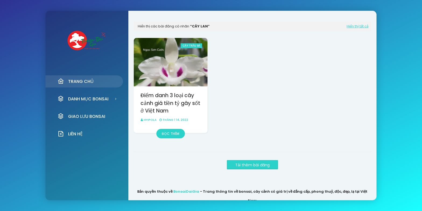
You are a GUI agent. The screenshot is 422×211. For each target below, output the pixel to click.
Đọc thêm (171, 133)
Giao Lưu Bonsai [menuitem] (81, 116)
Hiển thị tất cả (357, 26)
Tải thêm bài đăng (252, 165)
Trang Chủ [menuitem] (76, 81)
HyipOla (150, 120)
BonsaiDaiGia (186, 191)
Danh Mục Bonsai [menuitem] (83, 99)
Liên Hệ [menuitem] (70, 134)
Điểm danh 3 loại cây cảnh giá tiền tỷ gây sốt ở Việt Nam (170, 103)
